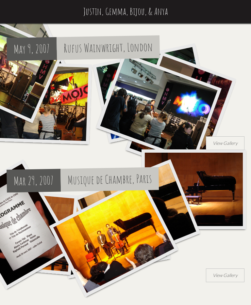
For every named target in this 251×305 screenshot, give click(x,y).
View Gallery (225, 143)
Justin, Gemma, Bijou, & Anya (125, 11)
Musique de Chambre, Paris (110, 179)
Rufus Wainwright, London (108, 47)
